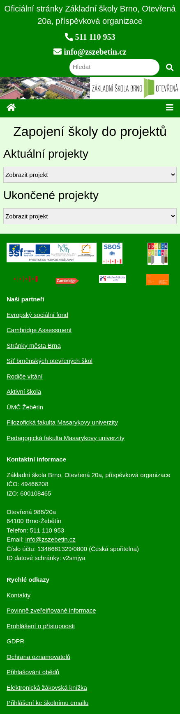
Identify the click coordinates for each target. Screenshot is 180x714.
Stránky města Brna (34, 345)
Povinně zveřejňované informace (51, 610)
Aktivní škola (24, 391)
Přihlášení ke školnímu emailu (47, 702)
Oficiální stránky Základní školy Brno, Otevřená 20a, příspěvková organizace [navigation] (90, 14)
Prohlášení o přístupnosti (41, 625)
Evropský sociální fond (37, 314)
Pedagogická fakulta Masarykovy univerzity (66, 437)
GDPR (15, 641)
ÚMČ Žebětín (25, 407)
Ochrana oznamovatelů (38, 656)
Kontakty (18, 595)
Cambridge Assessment (39, 329)
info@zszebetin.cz (50, 539)
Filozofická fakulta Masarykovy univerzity (62, 422)
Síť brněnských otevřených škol (49, 360)
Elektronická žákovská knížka (47, 687)
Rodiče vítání (25, 376)
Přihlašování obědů (33, 671)
